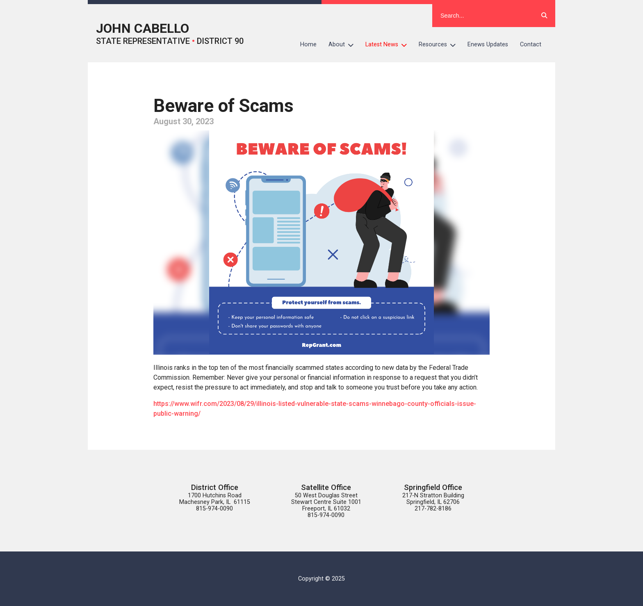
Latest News (389, 44)
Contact (530, 44)
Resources (440, 44)
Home (308, 44)
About (344, 44)
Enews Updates (487, 44)
